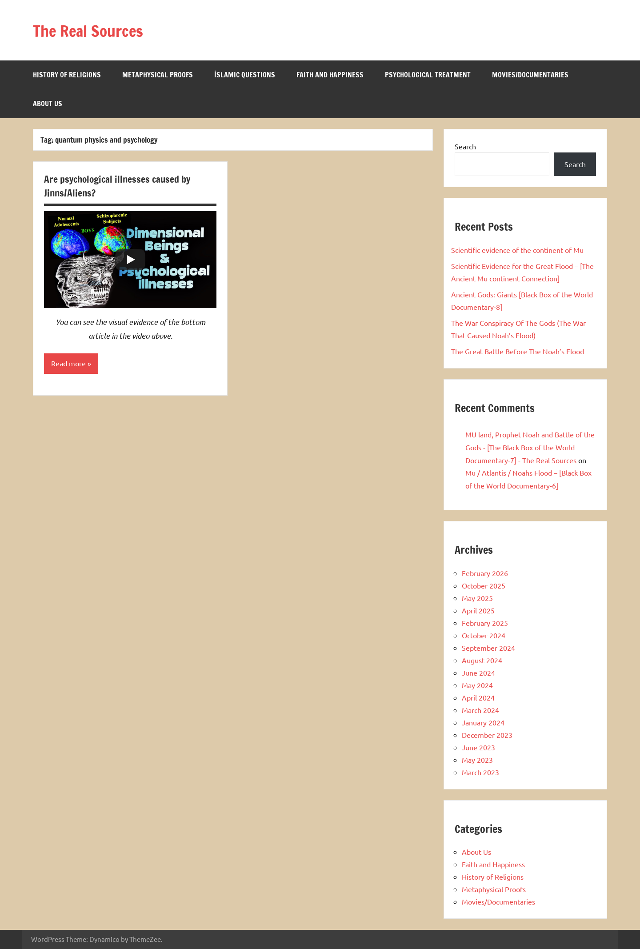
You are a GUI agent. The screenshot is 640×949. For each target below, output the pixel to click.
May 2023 (477, 759)
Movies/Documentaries (530, 75)
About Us (47, 103)
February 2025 (485, 622)
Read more (68, 363)
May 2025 (477, 597)
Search (465, 146)
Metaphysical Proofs (157, 75)
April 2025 (478, 610)
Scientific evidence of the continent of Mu (517, 249)
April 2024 (478, 697)
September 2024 (488, 647)
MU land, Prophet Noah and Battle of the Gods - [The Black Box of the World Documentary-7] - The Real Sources (530, 447)
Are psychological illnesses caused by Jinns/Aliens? (119, 186)
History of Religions (67, 75)
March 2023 (480, 772)
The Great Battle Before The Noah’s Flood (517, 351)
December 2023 (487, 734)
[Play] (130, 259)
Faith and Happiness (330, 75)
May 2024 (477, 685)
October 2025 (483, 585)
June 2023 (478, 747)
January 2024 (483, 722)
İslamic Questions (244, 75)
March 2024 (480, 709)
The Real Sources (96, 30)
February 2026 (485, 573)
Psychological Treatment (428, 75)
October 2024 (483, 635)
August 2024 (482, 660)
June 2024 (478, 672)
